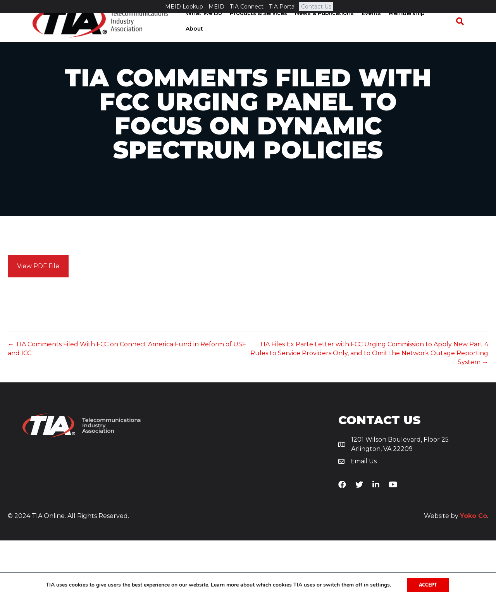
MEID (216, 6)
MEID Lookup (184, 6)
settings (380, 585)
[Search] (463, 35)
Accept (428, 585)
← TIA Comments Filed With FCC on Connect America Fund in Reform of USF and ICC (127, 405)
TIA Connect (247, 6)
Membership (409, 34)
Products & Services (260, 34)
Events (373, 34)
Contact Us (316, 6)
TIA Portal (282, 6)
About (443, 34)
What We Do (206, 34)
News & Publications (326, 34)
